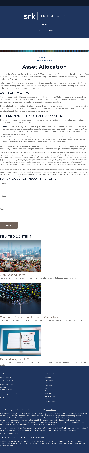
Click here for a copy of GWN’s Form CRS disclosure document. (22, 437)
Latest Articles (50, 396)
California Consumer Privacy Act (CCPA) (73, 428)
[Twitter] (43, 24)
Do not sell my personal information (65, 430)
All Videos (48, 399)
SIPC (64, 441)
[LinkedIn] (46, 24)
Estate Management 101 (14, 359)
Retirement (49, 377)
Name (4, 184)
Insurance (48, 385)
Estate (47, 383)
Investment (49, 380)
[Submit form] (9, 225)
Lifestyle (48, 393)
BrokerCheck (51, 410)
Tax (46, 388)
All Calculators (50, 401)
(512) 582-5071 (44, 30)
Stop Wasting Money (13, 274)
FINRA (60, 441)
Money (47, 391)
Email (4, 196)
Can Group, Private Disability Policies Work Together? (32, 317)
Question (3, 209)
